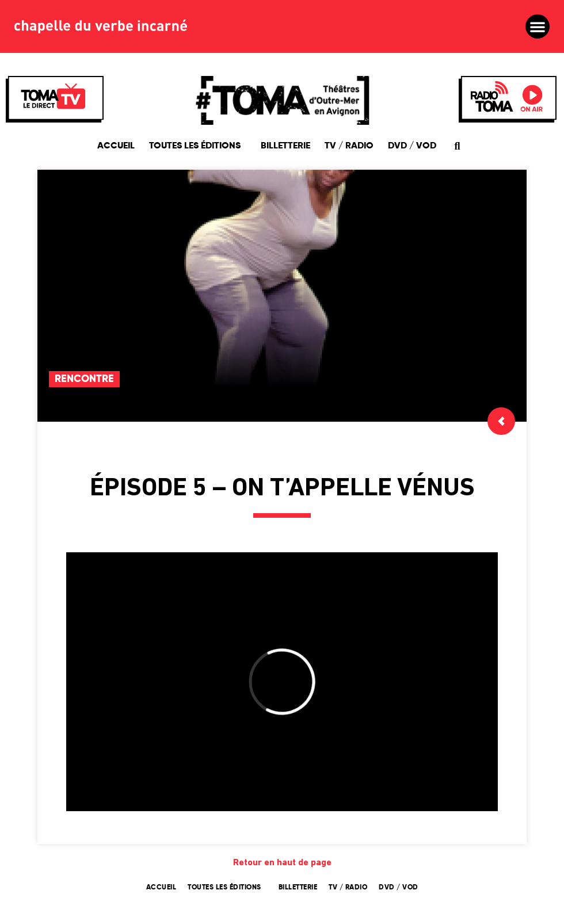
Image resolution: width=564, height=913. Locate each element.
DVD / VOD (412, 146)
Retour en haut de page (282, 863)
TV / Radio (349, 146)
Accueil (116, 146)
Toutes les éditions (197, 146)
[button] (537, 26)
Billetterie (285, 146)
